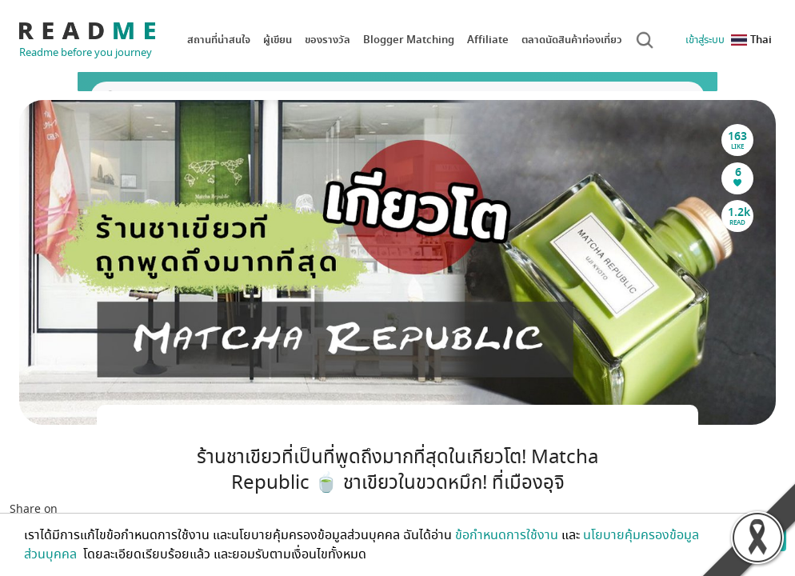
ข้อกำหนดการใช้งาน (506, 535)
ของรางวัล (327, 39)
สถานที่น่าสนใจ (218, 39)
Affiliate (488, 39)
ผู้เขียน (277, 39)
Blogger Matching (408, 39)
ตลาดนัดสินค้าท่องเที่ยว (571, 39)
